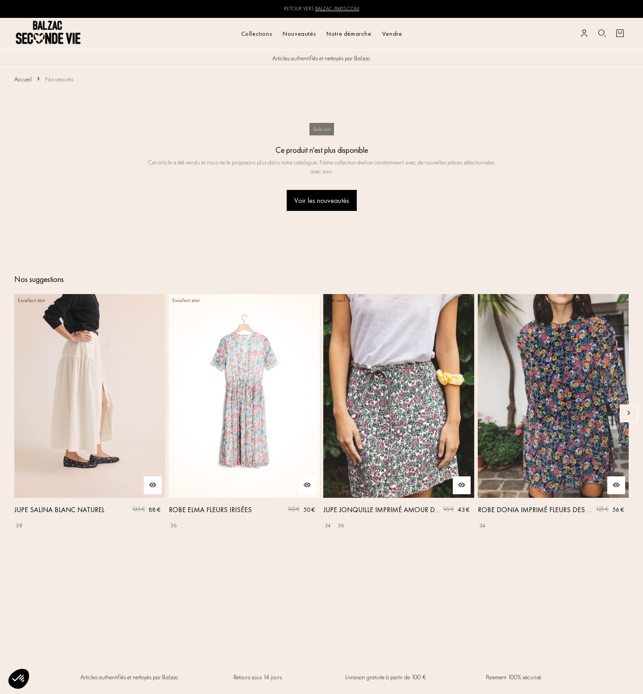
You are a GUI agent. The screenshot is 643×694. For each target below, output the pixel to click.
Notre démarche (348, 33)
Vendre (392, 33)
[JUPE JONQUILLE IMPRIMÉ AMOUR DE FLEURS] (398, 413)
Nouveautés (299, 33)
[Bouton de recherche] (602, 33)
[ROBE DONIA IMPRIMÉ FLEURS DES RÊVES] (553, 413)
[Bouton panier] (620, 33)
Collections (256, 33)
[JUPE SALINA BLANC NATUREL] (89, 413)
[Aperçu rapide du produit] (153, 485)
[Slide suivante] (629, 413)
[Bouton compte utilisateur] (584, 33)
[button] (18, 679)
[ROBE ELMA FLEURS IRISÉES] (244, 413)
